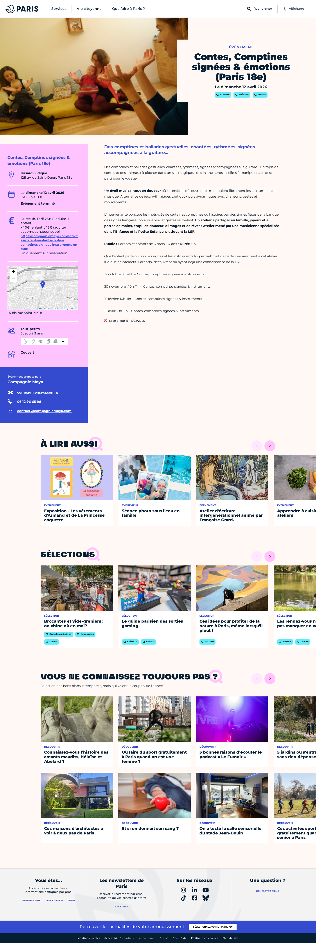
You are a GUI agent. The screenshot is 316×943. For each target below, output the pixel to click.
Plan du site (231, 938)
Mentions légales (88, 938)
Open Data (180, 938)
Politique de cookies (204, 938)
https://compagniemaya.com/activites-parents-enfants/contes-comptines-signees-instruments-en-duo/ (49, 242)
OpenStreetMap (62, 309)
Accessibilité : (129, 938)
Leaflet (42, 309)
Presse (164, 938)
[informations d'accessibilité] (44, 341)
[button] (42, 284)
